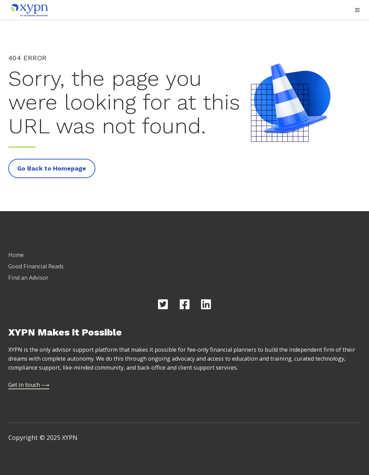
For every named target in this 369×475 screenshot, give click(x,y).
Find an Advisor (28, 277)
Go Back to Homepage (51, 168)
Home (16, 255)
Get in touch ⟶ (28, 385)
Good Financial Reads (36, 266)
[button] (357, 10)
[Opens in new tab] (163, 304)
